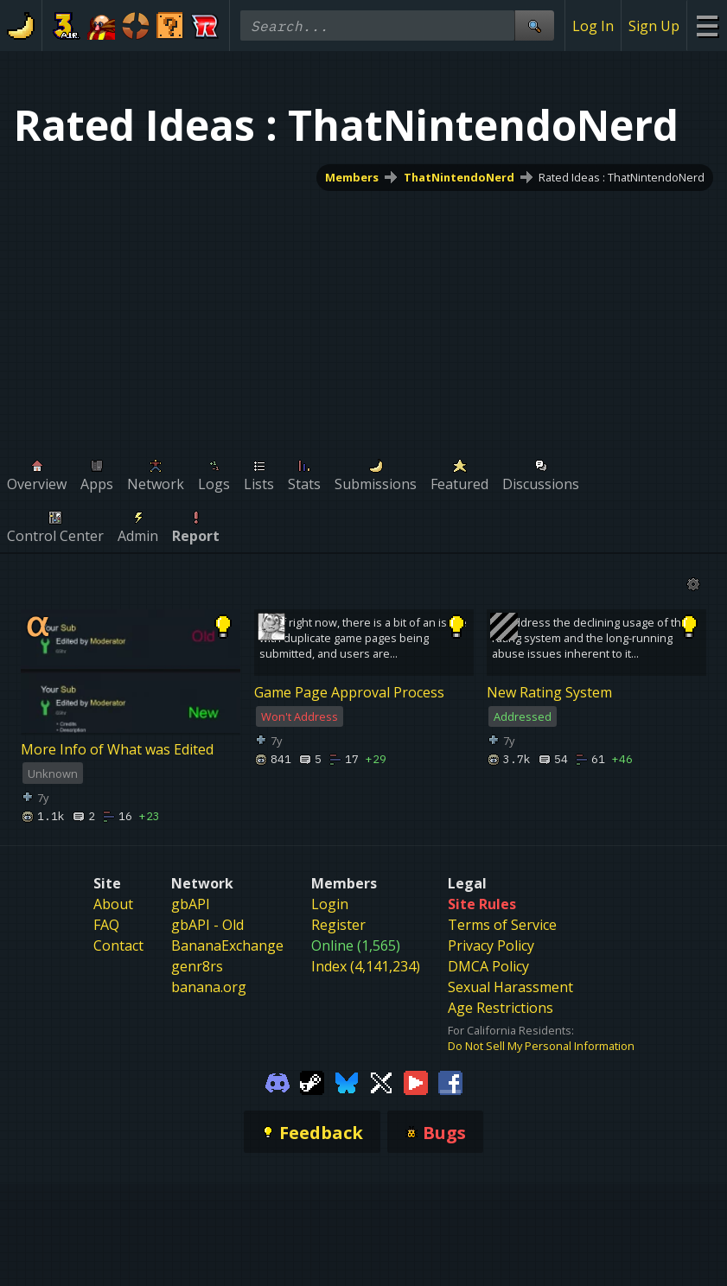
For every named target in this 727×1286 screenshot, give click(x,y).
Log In (593, 25)
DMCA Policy (488, 966)
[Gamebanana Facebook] (450, 1081)
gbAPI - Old (207, 924)
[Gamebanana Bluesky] (346, 1081)
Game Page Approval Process (349, 692)
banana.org (208, 986)
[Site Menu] (706, 25)
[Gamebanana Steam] (312, 1081)
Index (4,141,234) (365, 966)
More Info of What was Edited (117, 749)
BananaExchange (227, 945)
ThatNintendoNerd (459, 177)
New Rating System (549, 692)
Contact (118, 945)
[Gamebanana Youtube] (416, 1081)
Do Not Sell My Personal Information (541, 1046)
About (113, 904)
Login (329, 904)
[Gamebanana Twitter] (381, 1081)
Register (338, 924)
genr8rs (197, 966)
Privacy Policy (491, 945)
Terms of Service (502, 924)
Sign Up (653, 25)
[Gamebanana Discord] (277, 1081)
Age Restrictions (500, 1007)
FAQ (106, 924)
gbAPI (190, 904)
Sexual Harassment (510, 986)
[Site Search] (534, 25)
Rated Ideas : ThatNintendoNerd (622, 177)
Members (352, 177)
